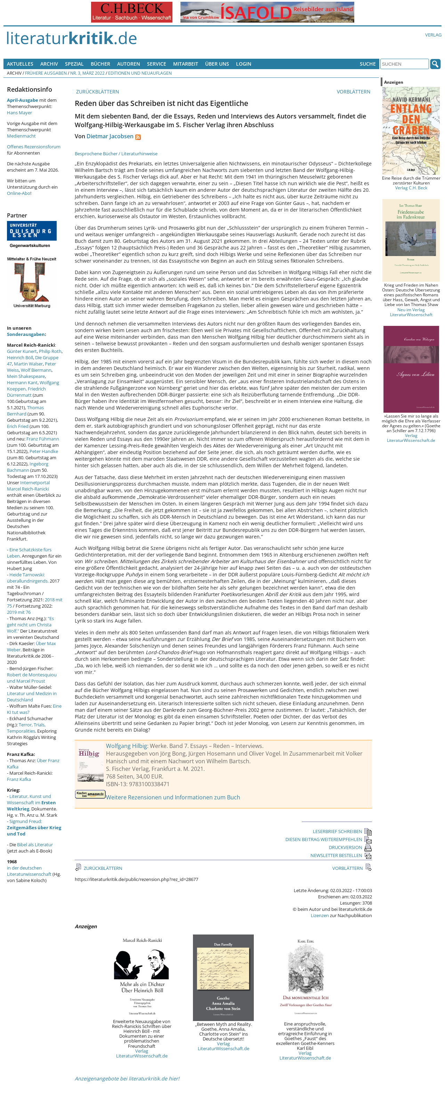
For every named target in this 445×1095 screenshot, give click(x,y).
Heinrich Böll (20, 357)
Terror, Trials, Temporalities (26, 728)
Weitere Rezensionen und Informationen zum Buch (173, 797)
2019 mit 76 (19, 612)
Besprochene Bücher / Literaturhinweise (116, 153)
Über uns (217, 63)
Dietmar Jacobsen (110, 136)
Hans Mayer (19, 112)
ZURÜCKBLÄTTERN (97, 91)
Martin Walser (28, 364)
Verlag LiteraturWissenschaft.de (142, 1053)
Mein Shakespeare (26, 376)
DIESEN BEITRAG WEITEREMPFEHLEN (328, 839)
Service (156, 63)
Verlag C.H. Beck (411, 187)
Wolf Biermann (36, 370)
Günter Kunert (22, 351)
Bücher (100, 63)
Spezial (74, 63)
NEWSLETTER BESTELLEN (341, 855)
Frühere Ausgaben (46, 73)
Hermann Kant (22, 382)
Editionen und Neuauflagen (140, 73)
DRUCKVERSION (350, 847)
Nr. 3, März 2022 (87, 73)
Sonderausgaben (26, 334)
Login (243, 63)
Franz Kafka (19, 779)
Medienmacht (21, 136)
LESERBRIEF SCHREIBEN (342, 831)
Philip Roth (50, 351)
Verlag (433, 35)
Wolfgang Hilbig (126, 746)
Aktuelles (20, 63)
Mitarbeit (185, 63)
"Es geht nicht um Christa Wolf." (30, 624)
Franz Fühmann (42, 439)
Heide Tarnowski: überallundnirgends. (28, 577)
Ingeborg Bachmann (27, 467)
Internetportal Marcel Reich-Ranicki (28, 485)
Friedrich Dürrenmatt (26, 392)
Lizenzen (320, 915)
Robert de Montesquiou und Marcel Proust (32, 678)
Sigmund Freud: (34, 827)
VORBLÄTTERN (354, 91)
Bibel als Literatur (35, 844)
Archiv (49, 63)
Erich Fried (18, 426)
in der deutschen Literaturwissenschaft (29, 871)
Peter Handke (44, 451)
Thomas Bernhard (25, 410)
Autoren (128, 63)
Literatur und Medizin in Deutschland (32, 696)
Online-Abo (18, 193)
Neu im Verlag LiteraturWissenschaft (411, 312)
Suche (368, 63)
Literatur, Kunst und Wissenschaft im (31, 802)
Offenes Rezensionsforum (33, 146)
